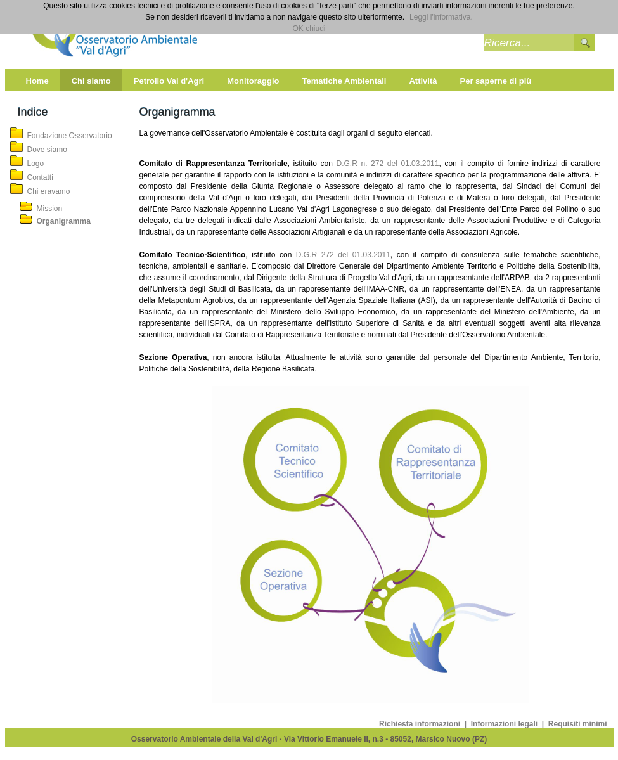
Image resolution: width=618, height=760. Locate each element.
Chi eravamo (48, 191)
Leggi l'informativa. (441, 17)
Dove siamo (47, 149)
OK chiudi (308, 28)
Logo (35, 163)
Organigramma (64, 221)
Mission (50, 208)
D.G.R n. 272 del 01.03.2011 (388, 163)
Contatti (40, 177)
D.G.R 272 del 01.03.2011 (341, 254)
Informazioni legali (505, 723)
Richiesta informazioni (420, 723)
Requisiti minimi (577, 723)
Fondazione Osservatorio (69, 135)
